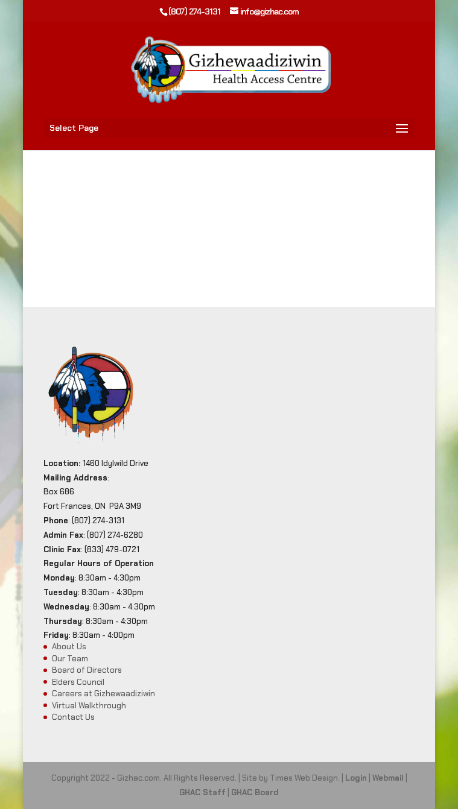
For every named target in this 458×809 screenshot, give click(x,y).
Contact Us (73, 717)
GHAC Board (255, 792)
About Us (69, 646)
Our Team (70, 658)
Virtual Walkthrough (89, 705)
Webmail (388, 778)
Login (356, 778)
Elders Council (78, 682)
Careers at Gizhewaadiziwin (103, 693)
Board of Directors (87, 670)
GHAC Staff (202, 792)
